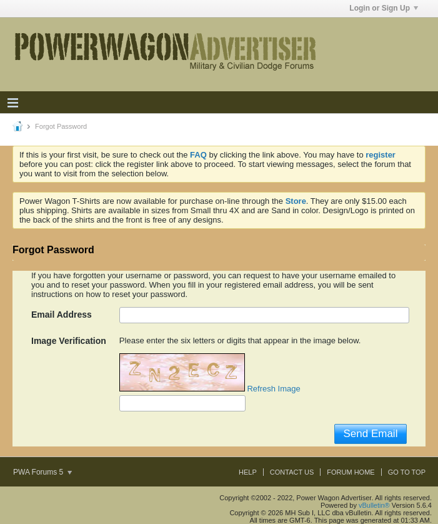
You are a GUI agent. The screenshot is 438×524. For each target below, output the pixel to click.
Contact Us (292, 472)
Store (296, 201)
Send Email (370, 434)
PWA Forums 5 (42, 472)
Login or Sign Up (383, 8)
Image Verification (68, 341)
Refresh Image (273, 388)
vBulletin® (374, 505)
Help (248, 472)
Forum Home (350, 472)
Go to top (407, 472)
